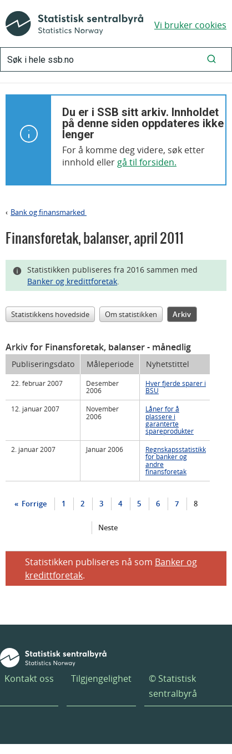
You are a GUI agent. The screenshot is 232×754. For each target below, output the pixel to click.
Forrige (33, 504)
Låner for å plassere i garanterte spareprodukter (169, 419)
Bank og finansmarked (49, 212)
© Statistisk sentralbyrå (173, 686)
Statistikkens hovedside (50, 314)
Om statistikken (131, 314)
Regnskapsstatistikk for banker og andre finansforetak (175, 460)
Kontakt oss (29, 678)
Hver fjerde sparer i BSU (175, 387)
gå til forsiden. (146, 162)
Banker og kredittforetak (72, 281)
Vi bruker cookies (190, 25)
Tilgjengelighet (101, 678)
